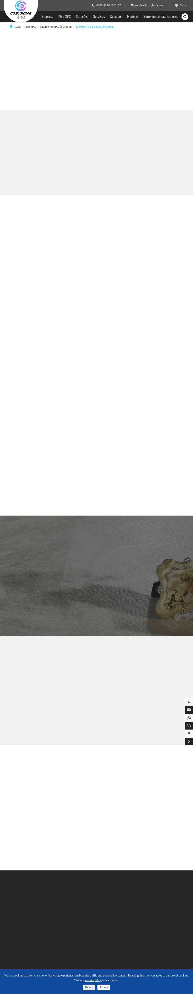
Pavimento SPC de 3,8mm (56, 26)
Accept (103, 987)
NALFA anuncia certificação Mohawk (161, 821)
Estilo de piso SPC (20, 919)
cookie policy (93, 980)
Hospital (66, 935)
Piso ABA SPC (18, 939)
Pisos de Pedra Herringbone (75, 826)
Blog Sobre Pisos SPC (96, 763)
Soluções (82, 16)
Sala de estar (69, 922)
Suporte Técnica (95, 903)
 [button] (167, 63)
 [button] (167, 76)
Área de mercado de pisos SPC (28, 932)
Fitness (65, 916)
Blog (116, 922)
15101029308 (153, 925)
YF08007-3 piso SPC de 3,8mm (94, 26)
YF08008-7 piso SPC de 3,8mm (37, 732)
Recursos (116, 16)
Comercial (67, 929)
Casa (18, 26)
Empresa (47, 16)
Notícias (132, 16)
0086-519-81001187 (108, 5)
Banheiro (67, 903)
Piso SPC (64, 16)
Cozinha (66, 910)
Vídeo (88, 916)
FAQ (88, 910)
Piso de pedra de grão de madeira (79, 783)
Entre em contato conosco (160, 16)
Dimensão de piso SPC (23, 913)
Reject (89, 987)
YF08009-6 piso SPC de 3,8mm (156, 732)
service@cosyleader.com (150, 5)
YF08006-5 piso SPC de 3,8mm (96, 732)
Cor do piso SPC (19, 926)
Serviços (99, 16)
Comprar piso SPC (25, 83)
